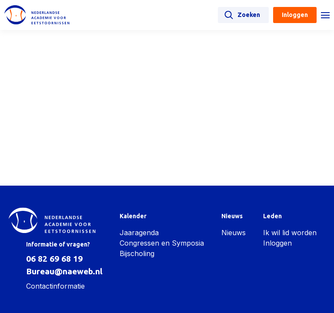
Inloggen (277, 243)
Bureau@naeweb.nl (64, 271)
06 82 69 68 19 (54, 258)
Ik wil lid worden (290, 232)
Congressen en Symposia (162, 243)
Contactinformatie (55, 286)
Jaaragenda (139, 232)
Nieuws (233, 232)
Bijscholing (137, 253)
